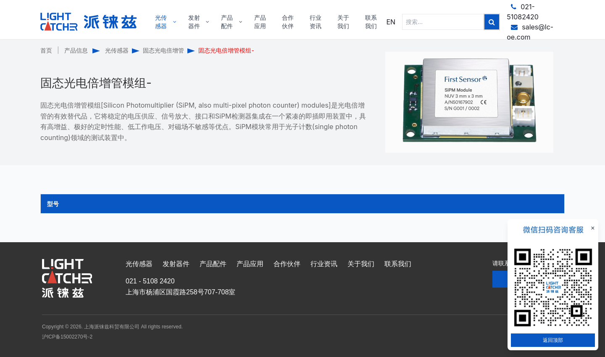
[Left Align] (492, 21)
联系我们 (397, 263)
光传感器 (117, 50)
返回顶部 (553, 340)
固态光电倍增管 (163, 50)
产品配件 (213, 263)
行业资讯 (323, 263)
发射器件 (176, 263)
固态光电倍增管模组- (226, 50)
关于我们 (360, 263)
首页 (46, 50)
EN (390, 22)
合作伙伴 (287, 263)
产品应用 (250, 263)
